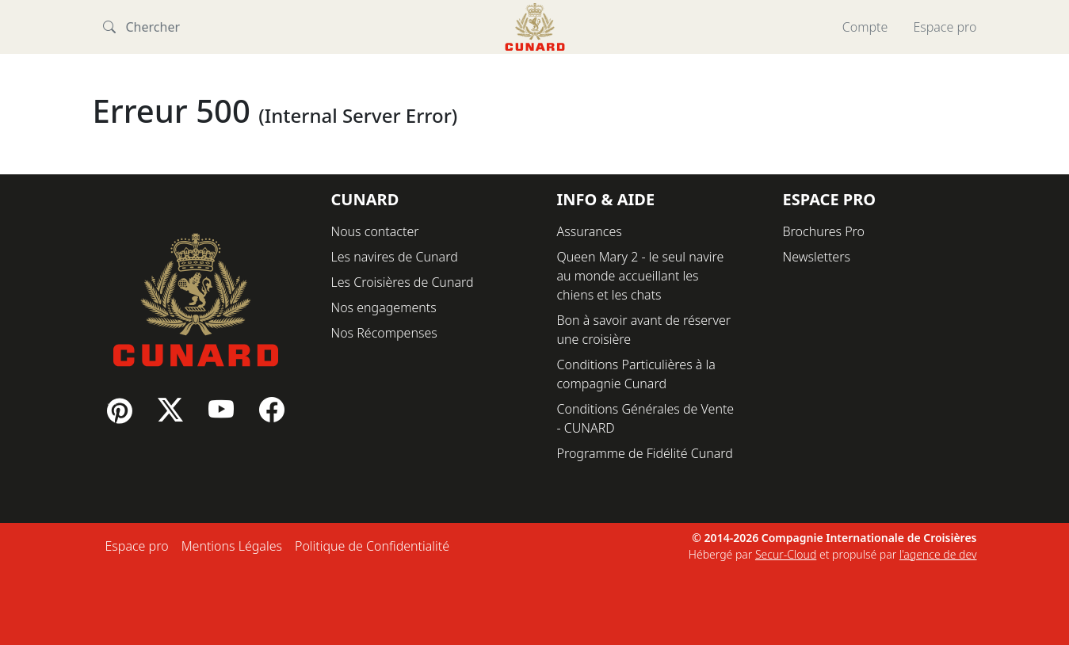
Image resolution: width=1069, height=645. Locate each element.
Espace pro (944, 27)
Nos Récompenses (384, 333)
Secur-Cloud (785, 554)
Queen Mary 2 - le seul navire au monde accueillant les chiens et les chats (640, 275)
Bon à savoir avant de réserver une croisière (644, 329)
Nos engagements (384, 307)
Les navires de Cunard (394, 256)
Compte (865, 27)
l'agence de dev (938, 554)
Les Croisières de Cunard (402, 282)
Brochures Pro (824, 231)
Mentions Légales (231, 546)
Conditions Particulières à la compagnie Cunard (636, 374)
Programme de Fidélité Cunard (645, 453)
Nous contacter (375, 231)
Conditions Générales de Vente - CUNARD (646, 418)
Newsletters (816, 256)
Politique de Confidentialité (372, 546)
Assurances (589, 231)
